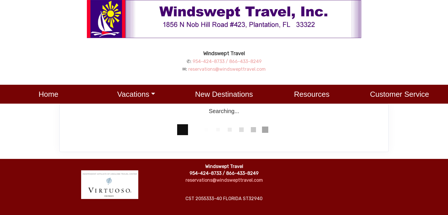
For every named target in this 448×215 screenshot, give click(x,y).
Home (48, 94)
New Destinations (224, 94)
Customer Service (399, 94)
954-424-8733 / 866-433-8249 (227, 61)
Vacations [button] (133, 94)
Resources (311, 94)
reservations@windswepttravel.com (227, 69)
